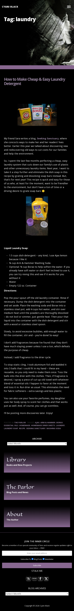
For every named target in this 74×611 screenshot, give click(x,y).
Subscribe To (26, 559)
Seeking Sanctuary (48, 138)
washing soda (53, 428)
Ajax (37, 422)
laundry (60, 425)
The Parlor (20, 422)
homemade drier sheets (43, 425)
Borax (59, 422)
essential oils (11, 425)
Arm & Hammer (47, 422)
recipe (22, 428)
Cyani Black (10, 6)
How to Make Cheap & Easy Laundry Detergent (34, 81)
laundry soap (11, 428)
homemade (24, 425)
